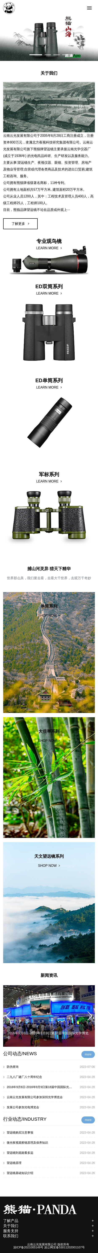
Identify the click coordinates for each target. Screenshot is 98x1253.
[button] (35, 54)
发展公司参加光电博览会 (49, 1107)
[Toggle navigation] (89, 8)
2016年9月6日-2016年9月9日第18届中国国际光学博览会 (49, 1087)
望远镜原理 (49, 1163)
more (88, 1054)
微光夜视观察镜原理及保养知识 (49, 1143)
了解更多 (20, 223)
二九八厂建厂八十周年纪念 (49, 1077)
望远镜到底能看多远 (49, 1153)
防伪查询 (49, 1067)
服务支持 (49, 1231)
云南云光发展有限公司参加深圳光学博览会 (49, 1097)
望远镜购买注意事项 (49, 1132)
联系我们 (49, 1236)
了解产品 (49, 1221)
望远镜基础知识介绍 (49, 1173)
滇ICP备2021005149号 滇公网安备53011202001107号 (49, 1247)
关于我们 (49, 1226)
